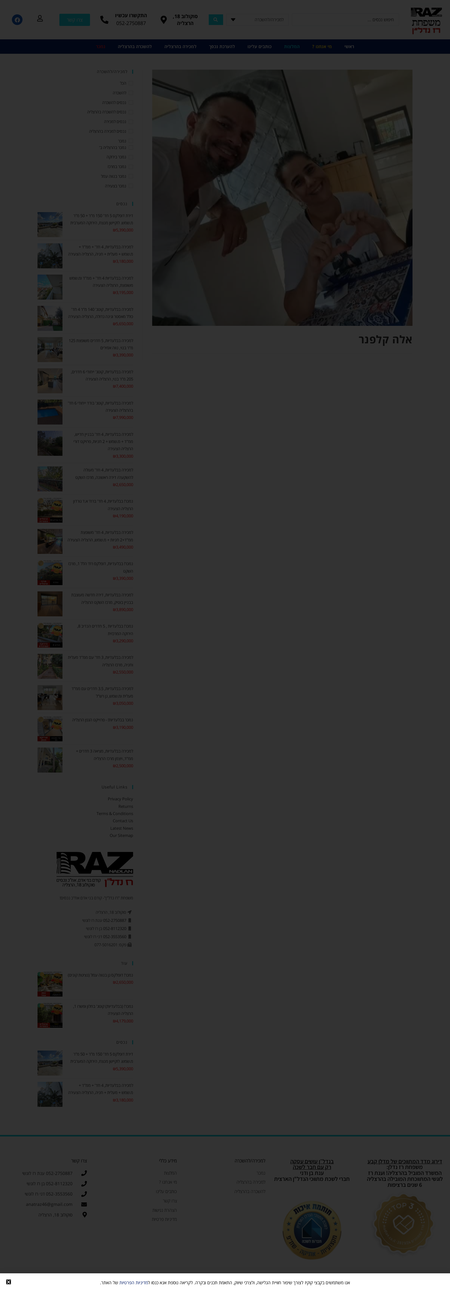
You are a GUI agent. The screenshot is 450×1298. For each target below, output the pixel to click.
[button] (8, 1282)
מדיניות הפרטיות (133, 1283)
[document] (225, 649)
